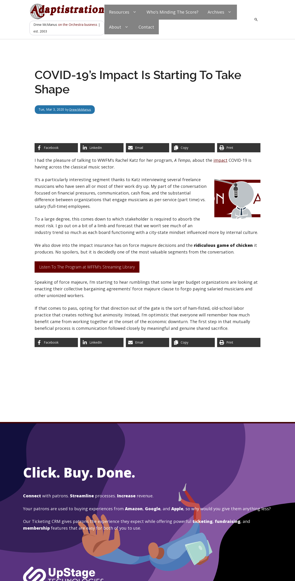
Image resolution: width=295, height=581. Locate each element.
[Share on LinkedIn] (102, 147)
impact (220, 160)
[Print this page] (238, 147)
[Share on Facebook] (56, 147)
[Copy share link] (193, 147)
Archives (220, 12)
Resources (123, 12)
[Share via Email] (147, 147)
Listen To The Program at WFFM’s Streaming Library (87, 267)
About (119, 27)
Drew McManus (81, 109)
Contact (146, 27)
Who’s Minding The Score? (172, 12)
